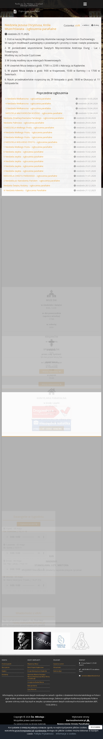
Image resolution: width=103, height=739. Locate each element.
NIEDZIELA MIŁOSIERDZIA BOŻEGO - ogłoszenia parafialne (33, 112)
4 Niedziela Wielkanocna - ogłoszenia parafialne (28, 103)
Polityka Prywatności (43, 733)
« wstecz (85, 25)
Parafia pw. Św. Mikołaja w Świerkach (29, 5)
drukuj (95, 25)
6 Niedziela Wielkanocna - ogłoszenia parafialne (28, 98)
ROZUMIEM (95, 727)
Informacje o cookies (66, 733)
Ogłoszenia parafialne (29, 11)
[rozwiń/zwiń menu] (85, 4)
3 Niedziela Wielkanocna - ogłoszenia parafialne (28, 108)
